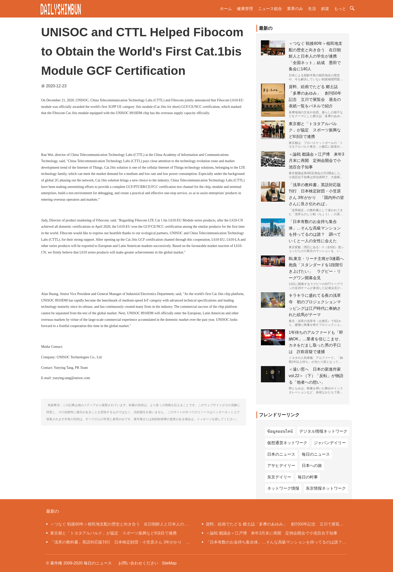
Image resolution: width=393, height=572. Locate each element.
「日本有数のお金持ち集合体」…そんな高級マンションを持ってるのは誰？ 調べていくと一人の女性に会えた (274, 543)
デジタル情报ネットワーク (323, 431)
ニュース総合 (270, 9)
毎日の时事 (308, 477)
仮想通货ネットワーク (287, 443)
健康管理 (245, 9)
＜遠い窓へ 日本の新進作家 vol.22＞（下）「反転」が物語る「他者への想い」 (316, 375)
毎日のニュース (316, 454)
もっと (340, 9)
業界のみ (295, 9)
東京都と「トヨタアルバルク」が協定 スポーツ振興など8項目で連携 (315, 130)
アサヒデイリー (281, 465)
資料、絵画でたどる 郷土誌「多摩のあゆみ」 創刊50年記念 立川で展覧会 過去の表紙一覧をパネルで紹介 (274, 525)
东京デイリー (279, 477)
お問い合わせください (138, 563)
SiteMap (169, 563)
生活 (312, 9)
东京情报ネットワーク (326, 488)
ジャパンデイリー (330, 443)
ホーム (226, 9)
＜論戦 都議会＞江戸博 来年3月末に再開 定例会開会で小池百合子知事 (316, 160)
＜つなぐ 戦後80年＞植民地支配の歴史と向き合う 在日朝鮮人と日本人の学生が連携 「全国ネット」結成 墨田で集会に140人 (315, 56)
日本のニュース (281, 454)
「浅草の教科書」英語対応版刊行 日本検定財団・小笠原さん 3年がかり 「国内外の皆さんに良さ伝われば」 (116, 543)
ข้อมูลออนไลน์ (280, 431)
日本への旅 (312, 465)
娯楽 (325, 9)
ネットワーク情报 (283, 488)
